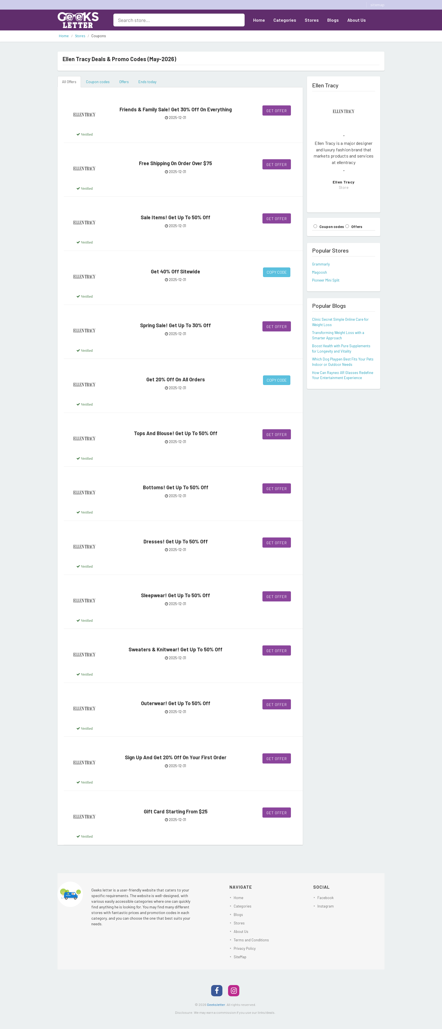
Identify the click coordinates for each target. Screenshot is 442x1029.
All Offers (69, 81)
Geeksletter (216, 1004)
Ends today (147, 81)
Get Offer (276, 111)
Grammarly (321, 264)
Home (259, 20)
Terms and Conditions (251, 940)
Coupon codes (98, 81)
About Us (356, 20)
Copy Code (277, 272)
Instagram (325, 906)
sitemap (377, 4)
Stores (312, 20)
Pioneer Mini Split (325, 280)
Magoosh (319, 272)
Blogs (333, 20)
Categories (284, 20)
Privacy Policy (245, 948)
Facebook (325, 897)
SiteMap (240, 957)
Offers (124, 81)
